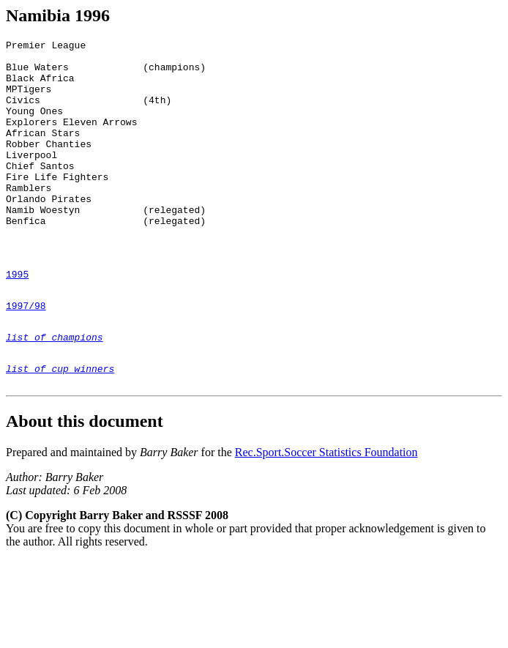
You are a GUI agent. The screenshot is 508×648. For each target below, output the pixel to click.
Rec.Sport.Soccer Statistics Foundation (326, 513)
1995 (17, 320)
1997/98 (26, 355)
